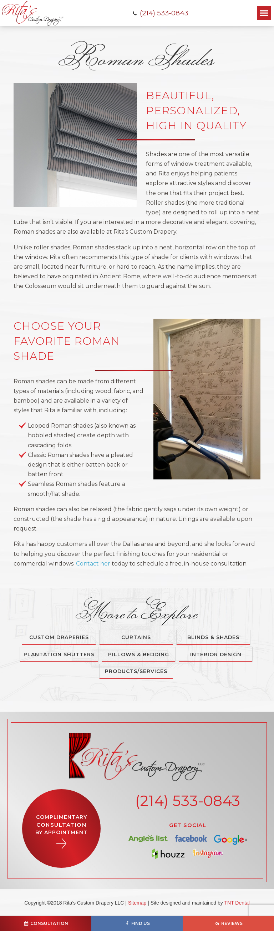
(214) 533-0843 (160, 13)
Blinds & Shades (213, 637)
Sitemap (137, 903)
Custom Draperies (59, 637)
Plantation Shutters (59, 654)
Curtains (136, 637)
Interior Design (216, 654)
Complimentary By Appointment (61, 831)
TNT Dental (236, 903)
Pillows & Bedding (138, 654)
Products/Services (136, 671)
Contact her (93, 563)
